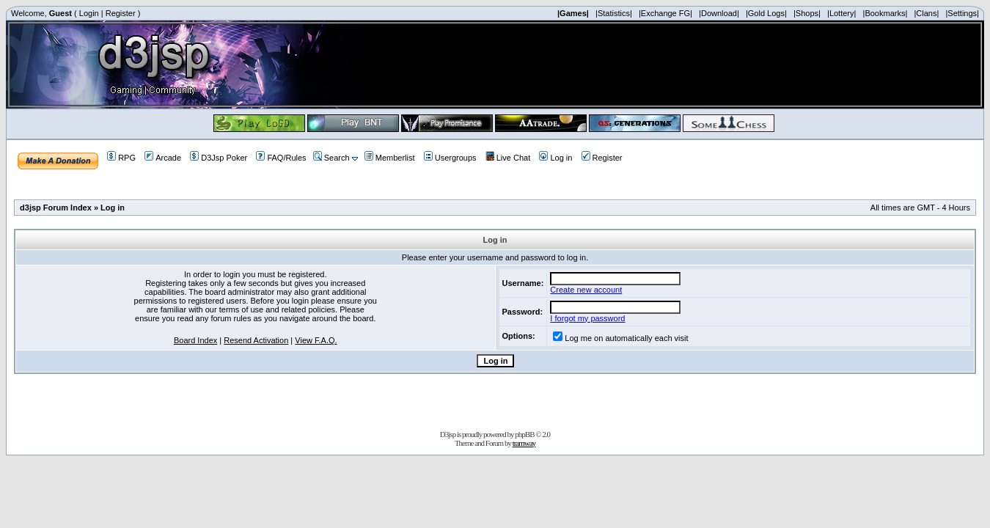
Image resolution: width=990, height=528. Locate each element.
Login (89, 13)
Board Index (195, 340)
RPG (121, 157)
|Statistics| (613, 13)
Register (121, 13)
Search (331, 157)
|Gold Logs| (766, 13)
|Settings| (961, 13)
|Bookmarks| (885, 13)
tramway (524, 443)
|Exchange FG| (665, 13)
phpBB (524, 434)
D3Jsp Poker (218, 157)
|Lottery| (841, 13)
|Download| (719, 13)
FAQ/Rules (281, 157)
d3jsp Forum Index (56, 207)
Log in (555, 157)
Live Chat (507, 157)
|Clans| (926, 13)
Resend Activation (256, 340)
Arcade (162, 157)
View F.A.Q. (316, 340)
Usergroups (450, 157)
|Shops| (807, 13)
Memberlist (389, 157)
